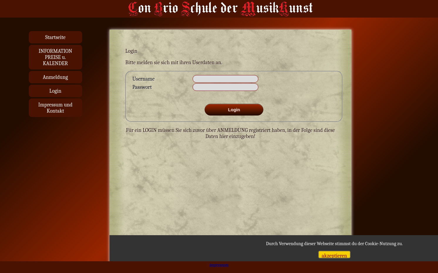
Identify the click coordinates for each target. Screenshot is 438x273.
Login (55, 91)
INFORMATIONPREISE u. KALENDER (55, 57)
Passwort (142, 87)
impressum (219, 265)
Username (143, 79)
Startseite (55, 37)
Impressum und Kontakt (55, 108)
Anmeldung (55, 77)
